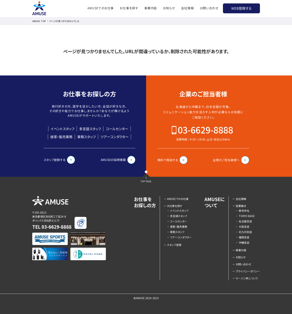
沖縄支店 (242, 242)
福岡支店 (242, 237)
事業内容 (150, 8)
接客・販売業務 (61, 136)
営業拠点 (241, 206)
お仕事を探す (129, 8)
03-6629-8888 (205, 129)
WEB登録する (241, 8)
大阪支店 (242, 226)
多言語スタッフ (90, 128)
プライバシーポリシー (248, 271)
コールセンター (117, 128)
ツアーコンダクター (114, 136)
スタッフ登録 (174, 245)
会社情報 (187, 8)
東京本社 (242, 211)
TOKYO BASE (245, 216)
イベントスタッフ (62, 128)
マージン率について (247, 278)
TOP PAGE (146, 185)
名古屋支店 (244, 221)
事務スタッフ (86, 136)
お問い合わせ (209, 8)
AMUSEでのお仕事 (100, 8)
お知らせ (169, 8)
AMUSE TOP (39, 21)
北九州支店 (244, 232)
